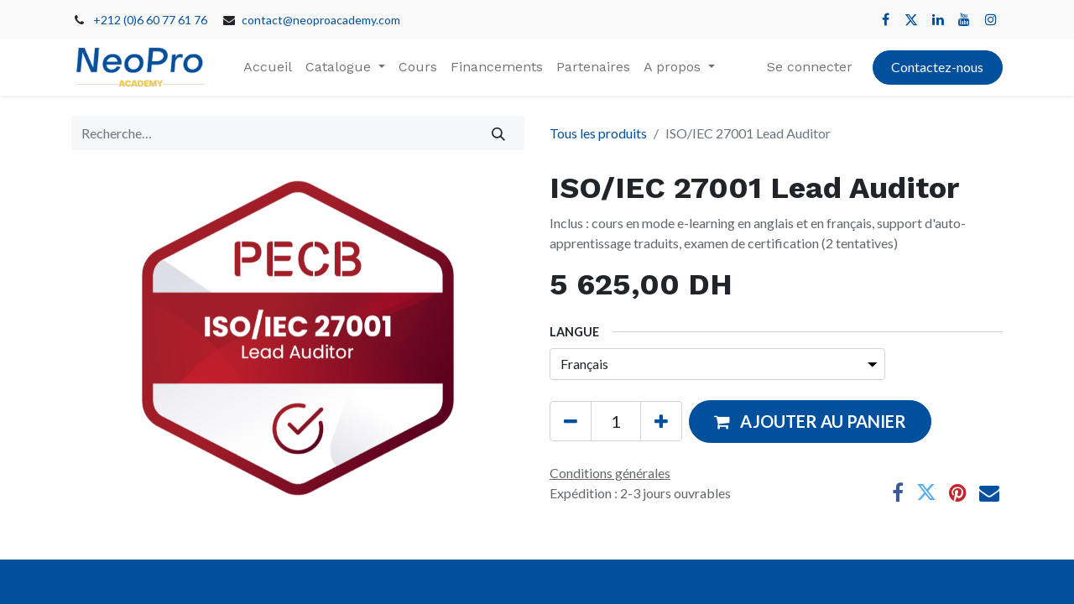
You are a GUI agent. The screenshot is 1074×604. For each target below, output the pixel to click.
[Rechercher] (498, 132)
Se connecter (809, 67)
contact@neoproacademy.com (321, 20)
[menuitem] (268, 67)
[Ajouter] (661, 421)
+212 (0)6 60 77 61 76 (150, 20)
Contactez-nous (937, 67)
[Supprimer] (571, 421)
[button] (810, 421)
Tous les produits (598, 133)
